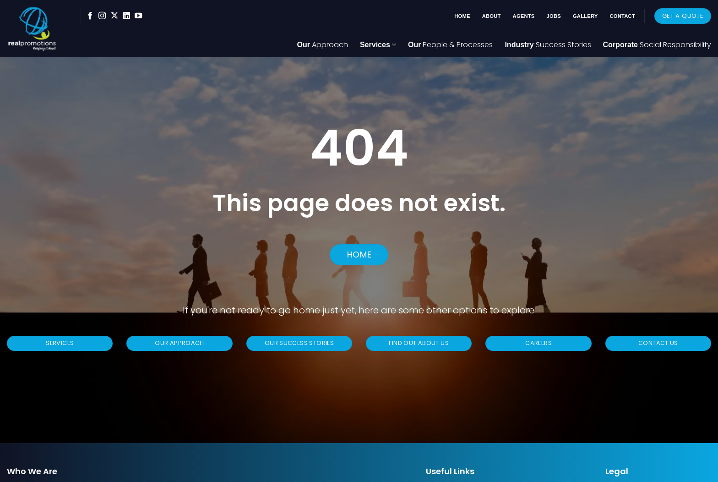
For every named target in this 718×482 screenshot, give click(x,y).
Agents (524, 16)
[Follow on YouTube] (138, 16)
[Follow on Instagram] (102, 16)
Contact (622, 16)
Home (462, 16)
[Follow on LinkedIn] (126, 16)
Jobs (554, 16)
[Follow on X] (114, 16)
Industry (548, 44)
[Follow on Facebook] (90, 16)
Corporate (657, 44)
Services (378, 44)
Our (322, 44)
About (491, 16)
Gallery (585, 16)
